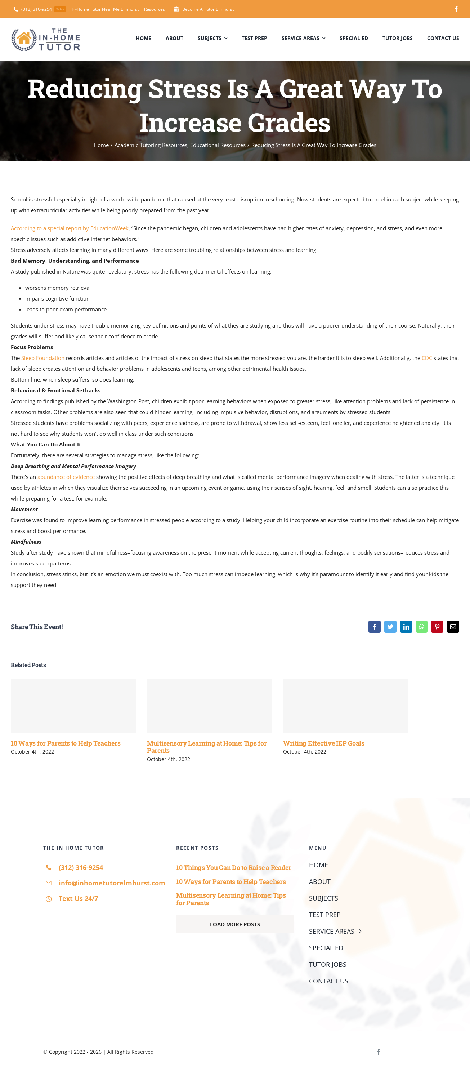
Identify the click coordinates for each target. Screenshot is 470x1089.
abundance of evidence (66, 476)
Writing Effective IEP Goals (323, 743)
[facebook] (456, 9)
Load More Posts (235, 924)
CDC (427, 357)
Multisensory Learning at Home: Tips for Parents (207, 747)
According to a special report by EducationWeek (70, 228)
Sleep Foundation (42, 357)
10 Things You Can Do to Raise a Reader (233, 867)
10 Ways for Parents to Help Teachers (65, 743)
